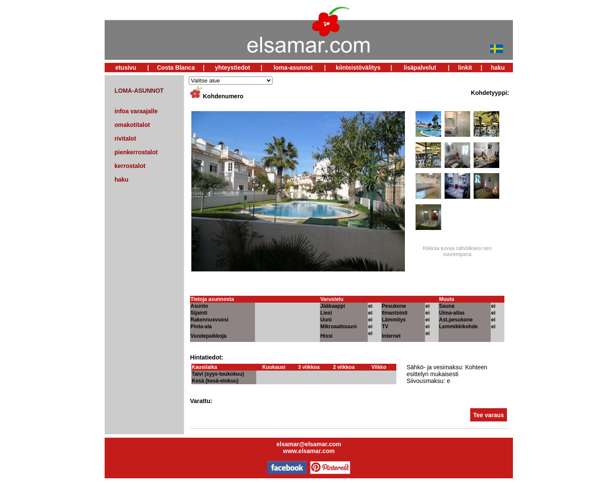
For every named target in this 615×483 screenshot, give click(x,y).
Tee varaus (488, 415)
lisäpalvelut (420, 67)
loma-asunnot (293, 67)
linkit (465, 67)
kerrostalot (129, 165)
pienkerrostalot (136, 152)
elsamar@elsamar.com (308, 444)
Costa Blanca (176, 67)
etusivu (125, 67)
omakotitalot (132, 124)
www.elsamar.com (309, 451)
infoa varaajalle (136, 111)
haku (498, 67)
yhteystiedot (232, 67)
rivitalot (125, 138)
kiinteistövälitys (358, 67)
